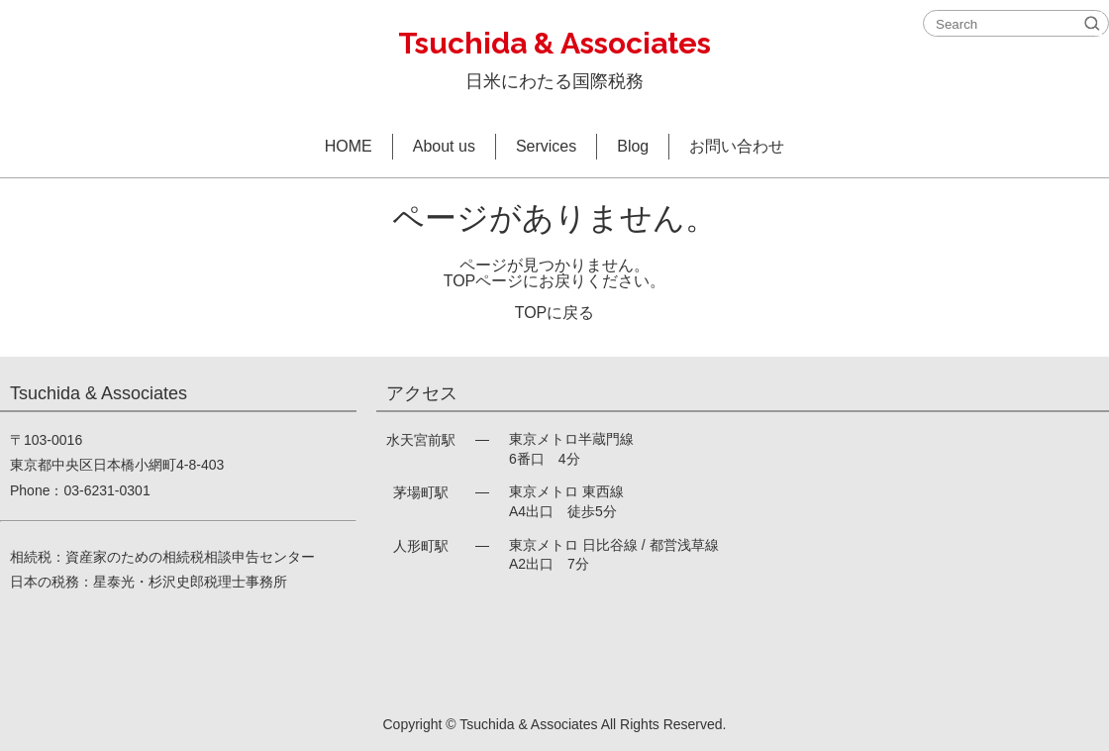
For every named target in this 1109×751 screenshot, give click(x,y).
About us (444, 146)
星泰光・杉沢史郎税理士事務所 (190, 582)
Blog (633, 146)
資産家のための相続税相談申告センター (190, 557)
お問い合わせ (736, 146)
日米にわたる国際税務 (554, 55)
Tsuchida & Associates (528, 724)
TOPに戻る (555, 312)
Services (546, 146)
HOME (348, 146)
